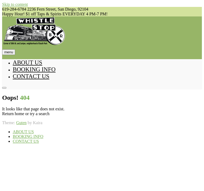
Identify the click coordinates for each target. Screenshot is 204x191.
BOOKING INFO (34, 69)
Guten (21, 122)
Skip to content (15, 4)
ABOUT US (27, 62)
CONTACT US (31, 76)
